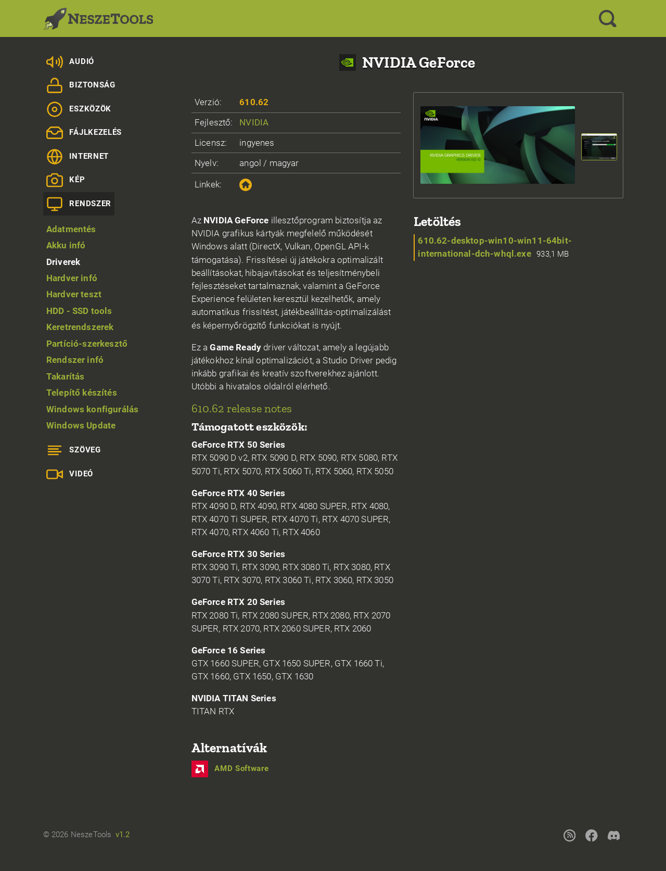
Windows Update (81, 425)
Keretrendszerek (80, 327)
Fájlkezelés (84, 132)
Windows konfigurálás (92, 409)
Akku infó (66, 245)
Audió (70, 62)
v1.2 (123, 834)
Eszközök (78, 109)
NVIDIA (253, 122)
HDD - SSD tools (79, 311)
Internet (77, 156)
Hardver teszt (73, 294)
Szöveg (73, 450)
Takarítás (65, 376)
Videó (69, 474)
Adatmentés (71, 229)
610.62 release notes (241, 408)
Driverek (63, 262)
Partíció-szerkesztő (86, 343)
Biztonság (81, 85)
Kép (65, 180)
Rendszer (78, 204)
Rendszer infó (75, 360)
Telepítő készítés (81, 392)
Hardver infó (71, 278)
